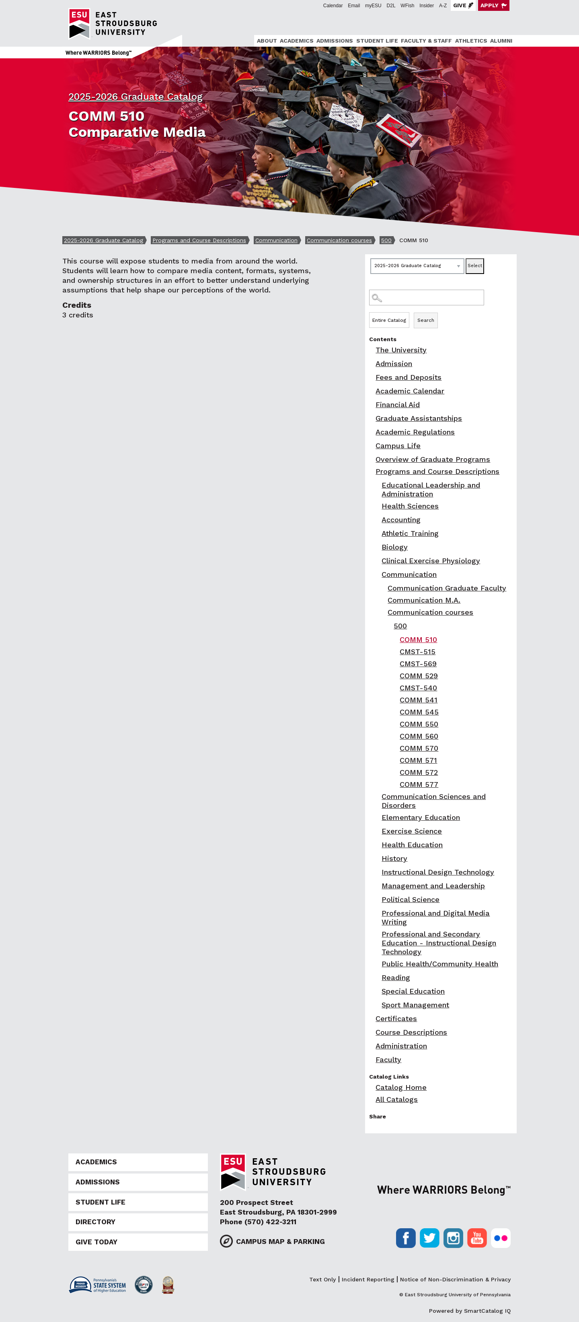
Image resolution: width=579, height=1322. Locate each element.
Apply (489, 5)
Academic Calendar (410, 391)
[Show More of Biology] (377, 547)
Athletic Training (410, 533)
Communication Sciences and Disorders (434, 800)
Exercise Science (412, 831)
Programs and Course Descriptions (199, 240)
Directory (95, 1222)
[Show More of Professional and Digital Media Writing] (377, 913)
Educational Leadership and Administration (431, 489)
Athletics (471, 40)
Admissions (334, 40)
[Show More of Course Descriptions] (371, 1032)
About (267, 40)
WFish (407, 5)
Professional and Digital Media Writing (436, 917)
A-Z (443, 5)
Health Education (412, 844)
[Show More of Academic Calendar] (371, 391)
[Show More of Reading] (377, 977)
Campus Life (398, 445)
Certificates (396, 1018)
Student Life (377, 40)
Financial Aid (398, 404)
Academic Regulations (415, 432)
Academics (297, 40)
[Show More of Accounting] (377, 519)
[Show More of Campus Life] (371, 445)
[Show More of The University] (371, 350)
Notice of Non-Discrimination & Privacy (455, 1279)
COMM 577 (419, 784)
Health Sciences (410, 506)
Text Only (322, 1279)
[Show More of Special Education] (377, 991)
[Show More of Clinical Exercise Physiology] (377, 560)
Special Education (413, 991)
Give (459, 5)
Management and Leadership (433, 885)
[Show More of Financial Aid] (371, 404)
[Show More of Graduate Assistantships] (371, 418)
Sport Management (415, 1005)
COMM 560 (419, 736)
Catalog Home (401, 1087)
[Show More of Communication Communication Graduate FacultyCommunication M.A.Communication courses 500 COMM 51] (377, 574)
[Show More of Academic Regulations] (371, 432)
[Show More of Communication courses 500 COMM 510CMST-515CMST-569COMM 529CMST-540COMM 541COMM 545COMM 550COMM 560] (383, 612)
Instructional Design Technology (438, 872)
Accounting (401, 519)
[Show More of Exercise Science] (377, 831)
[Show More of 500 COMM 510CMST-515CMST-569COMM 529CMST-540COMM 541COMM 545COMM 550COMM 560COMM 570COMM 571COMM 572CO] (389, 626)
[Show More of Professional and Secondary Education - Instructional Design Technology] (377, 934)
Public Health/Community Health (440, 964)
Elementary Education (421, 817)
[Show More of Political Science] (377, 899)
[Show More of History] (377, 858)
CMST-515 (417, 651)
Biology (395, 547)
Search (425, 320)
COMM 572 (419, 772)
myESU (373, 5)
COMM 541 (418, 700)
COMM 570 (419, 748)
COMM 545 (419, 712)
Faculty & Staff (426, 40)
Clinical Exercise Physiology (431, 560)
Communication (276, 240)
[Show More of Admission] (371, 363)
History (394, 858)
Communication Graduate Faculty (447, 588)
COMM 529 (419, 675)
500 (386, 240)
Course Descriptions (411, 1032)
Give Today (96, 1242)
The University (401, 350)
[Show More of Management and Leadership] (377, 886)
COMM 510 (418, 639)
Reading (396, 977)
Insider (426, 5)
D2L (391, 5)
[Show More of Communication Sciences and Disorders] (377, 796)
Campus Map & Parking (280, 1242)
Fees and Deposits (408, 377)
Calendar (333, 5)
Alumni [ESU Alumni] (501, 40)
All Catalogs (397, 1099)
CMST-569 (418, 663)
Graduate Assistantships (419, 418)
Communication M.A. (424, 600)
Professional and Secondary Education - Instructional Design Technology (439, 943)
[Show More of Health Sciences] (377, 506)
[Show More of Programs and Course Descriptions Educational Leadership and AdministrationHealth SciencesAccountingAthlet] (371, 471)
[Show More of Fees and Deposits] (371, 377)
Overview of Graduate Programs (433, 459)
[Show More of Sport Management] (377, 1005)
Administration (401, 1046)
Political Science (410, 899)
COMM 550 (419, 724)
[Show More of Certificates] (371, 1018)
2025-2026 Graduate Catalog (135, 96)
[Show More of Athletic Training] (377, 533)
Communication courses (339, 240)
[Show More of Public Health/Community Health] (377, 964)
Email (354, 5)
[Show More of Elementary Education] (377, 817)
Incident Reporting (368, 1279)
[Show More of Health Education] (377, 845)
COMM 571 (418, 760)
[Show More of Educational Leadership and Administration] (377, 485)
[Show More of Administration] (371, 1046)
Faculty (388, 1059)
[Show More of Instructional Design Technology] (377, 872)
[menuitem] (265, 41)
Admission (394, 363)
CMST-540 (418, 688)
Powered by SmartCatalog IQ (470, 1311)
